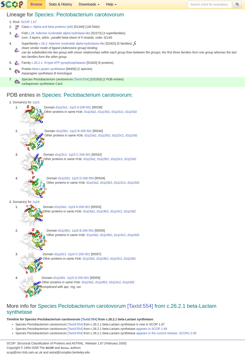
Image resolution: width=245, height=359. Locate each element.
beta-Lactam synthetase (48, 69)
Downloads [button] (89, 4)
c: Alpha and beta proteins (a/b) (51, 26)
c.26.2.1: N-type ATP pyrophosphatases (59, 62)
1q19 (35, 202)
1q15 (35, 102)
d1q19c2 (116, 211)
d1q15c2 (117, 111)
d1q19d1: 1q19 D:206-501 (71, 278)
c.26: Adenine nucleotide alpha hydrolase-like (59, 33)
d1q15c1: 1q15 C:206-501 (73, 154)
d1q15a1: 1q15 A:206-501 (73, 107)
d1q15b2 (104, 111)
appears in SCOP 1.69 (151, 329)
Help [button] (111, 4)
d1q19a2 (89, 211)
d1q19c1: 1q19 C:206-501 (72, 254)
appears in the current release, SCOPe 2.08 (166, 333)
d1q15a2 (90, 111)
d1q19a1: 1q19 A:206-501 (72, 207)
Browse (36, 4)
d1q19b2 (103, 211)
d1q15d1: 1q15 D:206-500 (76, 178)
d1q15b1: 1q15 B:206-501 (74, 131)
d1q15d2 (131, 111)
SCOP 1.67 (29, 22)
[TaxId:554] (81, 79)
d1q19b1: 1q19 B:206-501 (76, 230)
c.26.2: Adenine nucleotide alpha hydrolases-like (72, 43)
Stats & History (60, 4)
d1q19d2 (130, 211)
